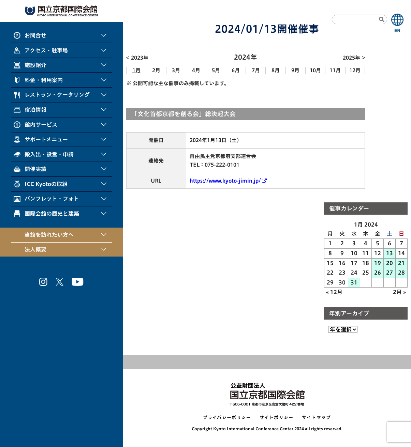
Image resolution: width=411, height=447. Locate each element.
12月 (355, 70)
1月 (136, 70)
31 (354, 282)
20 (389, 263)
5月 (216, 70)
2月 (156, 70)
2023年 (139, 57)
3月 (176, 70)
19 (377, 263)
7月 (256, 70)
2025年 (351, 57)
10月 (315, 70)
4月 (196, 70)
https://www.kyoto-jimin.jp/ (225, 180)
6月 (236, 70)
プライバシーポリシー (227, 417)
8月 (275, 70)
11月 (335, 70)
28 (401, 272)
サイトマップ (316, 417)
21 (401, 263)
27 (389, 272)
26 (377, 272)
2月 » (399, 292)
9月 (295, 70)
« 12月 (334, 292)
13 (389, 253)
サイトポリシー (277, 417)
